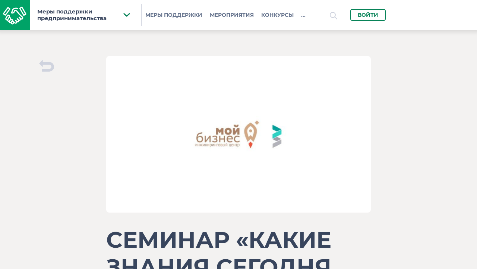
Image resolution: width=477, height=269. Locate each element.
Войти (368, 15)
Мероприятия (232, 15)
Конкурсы (277, 15)
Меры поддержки (173, 15)
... (303, 15)
